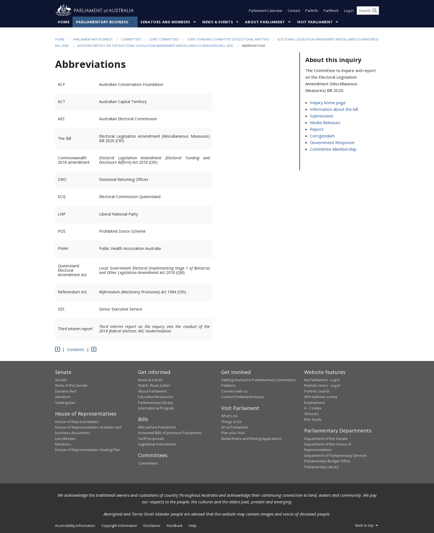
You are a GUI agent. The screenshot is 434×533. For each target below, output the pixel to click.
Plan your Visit (232, 432)
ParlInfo (311, 10)
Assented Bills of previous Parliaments (170, 432)
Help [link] (193, 525)
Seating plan (65, 402)
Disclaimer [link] (152, 525)
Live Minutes (65, 438)
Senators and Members (165, 21)
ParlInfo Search (317, 391)
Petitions (228, 385)
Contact (294, 10)
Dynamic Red (65, 391)
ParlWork (331, 10)
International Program (156, 408)
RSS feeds (313, 419)
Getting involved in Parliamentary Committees (258, 379)
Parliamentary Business (102, 21)
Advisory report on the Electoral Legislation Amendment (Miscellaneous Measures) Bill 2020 (155, 45)
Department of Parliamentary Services (335, 455)
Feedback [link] (175, 525)
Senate (61, 379)
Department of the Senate (326, 438)
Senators (62, 396)
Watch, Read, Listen (154, 385)
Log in (349, 10)
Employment (314, 402)
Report (317, 129)
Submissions (322, 116)
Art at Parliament (234, 427)
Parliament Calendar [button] (265, 10)
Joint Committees (164, 39)
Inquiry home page (328, 102)
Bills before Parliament (157, 427)
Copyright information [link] (119, 525)
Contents (75, 349)
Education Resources (155, 396)
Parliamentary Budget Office (327, 460)
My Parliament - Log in (322, 379)
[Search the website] (368, 10)
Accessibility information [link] (75, 525)
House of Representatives (77, 421)
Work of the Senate (71, 385)
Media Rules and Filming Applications (251, 438)
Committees (131, 39)
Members (63, 444)
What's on (229, 415)
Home (64, 21)
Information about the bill (334, 109)
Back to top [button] (367, 525)
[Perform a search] (375, 10)
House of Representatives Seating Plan (87, 449)
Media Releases (325, 122)
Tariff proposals (151, 438)
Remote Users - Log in (322, 385)
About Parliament (265, 21)
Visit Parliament (315, 21)
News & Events (217, 21)
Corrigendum (322, 136)
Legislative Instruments (157, 444)
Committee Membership (333, 149)
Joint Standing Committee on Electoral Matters (228, 39)
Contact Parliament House (242, 396)
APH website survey (320, 396)
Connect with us (234, 391)
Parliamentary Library (155, 402)
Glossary (311, 413)
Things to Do (231, 421)
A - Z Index (313, 408)
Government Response (332, 142)
